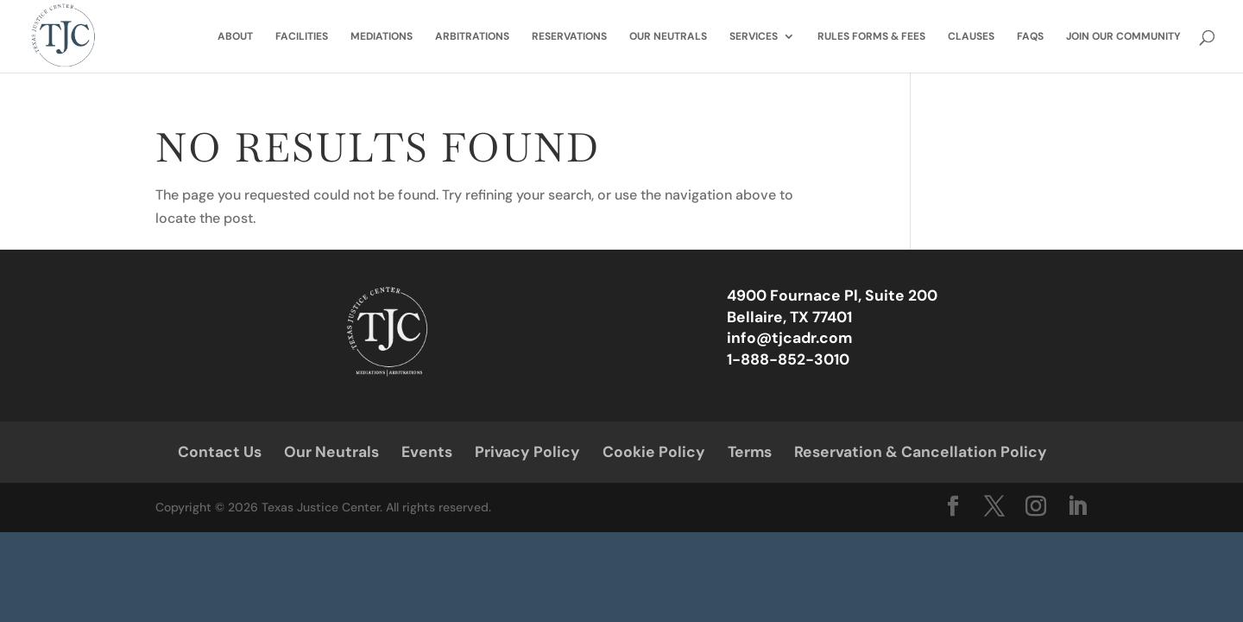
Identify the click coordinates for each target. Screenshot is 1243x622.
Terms (750, 451)
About (235, 36)
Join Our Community (1123, 36)
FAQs (1030, 36)
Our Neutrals (668, 36)
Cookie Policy (654, 451)
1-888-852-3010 (788, 359)
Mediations (381, 36)
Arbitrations (472, 36)
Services (753, 36)
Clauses (971, 36)
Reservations (569, 36)
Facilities (301, 36)
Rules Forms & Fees (871, 36)
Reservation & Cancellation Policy (920, 451)
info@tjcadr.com (789, 337)
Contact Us (220, 451)
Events (426, 451)
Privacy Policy (527, 451)
